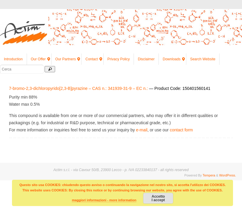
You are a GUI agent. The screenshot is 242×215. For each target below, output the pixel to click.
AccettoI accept (158, 198)
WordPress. (227, 175)
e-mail (141, 130)
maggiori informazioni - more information (104, 200)
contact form (181, 130)
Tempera (209, 175)
